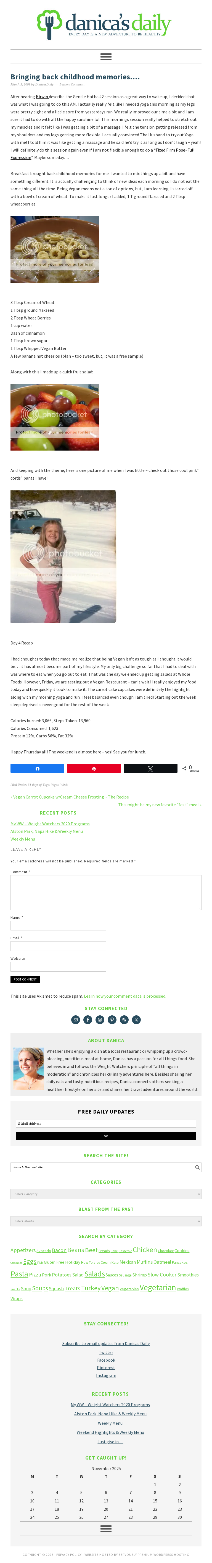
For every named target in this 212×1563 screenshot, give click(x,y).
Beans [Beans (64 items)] (75, 1250)
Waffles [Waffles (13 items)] (183, 1289)
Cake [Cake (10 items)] (114, 1251)
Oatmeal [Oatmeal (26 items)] (162, 1262)
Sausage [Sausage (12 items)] (125, 1275)
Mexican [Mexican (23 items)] (128, 1262)
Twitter (106, 1352)
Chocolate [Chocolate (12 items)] (166, 1251)
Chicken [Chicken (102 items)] (145, 1249)
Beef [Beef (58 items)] (91, 1250)
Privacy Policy (69, 1554)
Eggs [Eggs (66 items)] (29, 1261)
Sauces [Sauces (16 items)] (112, 1275)
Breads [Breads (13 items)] (104, 1251)
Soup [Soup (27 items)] (26, 1288)
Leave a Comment (72, 84)
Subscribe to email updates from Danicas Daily (106, 1343)
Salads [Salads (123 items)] (94, 1274)
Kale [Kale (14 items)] (115, 1262)
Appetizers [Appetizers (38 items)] (23, 1250)
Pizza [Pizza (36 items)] (35, 1274)
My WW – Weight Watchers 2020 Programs (50, 823)
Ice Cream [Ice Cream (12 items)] (103, 1262)
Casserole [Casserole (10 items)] (125, 1251)
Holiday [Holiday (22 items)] (72, 1262)
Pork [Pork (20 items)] (46, 1275)
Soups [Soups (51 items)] (40, 1288)
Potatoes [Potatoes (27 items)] (61, 1274)
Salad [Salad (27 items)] (78, 1274)
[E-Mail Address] (106, 1124)
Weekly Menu (22, 839)
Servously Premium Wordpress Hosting (154, 1554)
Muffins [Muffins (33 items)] (145, 1261)
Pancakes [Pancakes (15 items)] (180, 1262)
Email (16, 937)
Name (16, 917)
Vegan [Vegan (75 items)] (110, 1288)
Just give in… (110, 1441)
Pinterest (106, 1367)
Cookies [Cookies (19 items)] (181, 1250)
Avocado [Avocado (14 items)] (43, 1250)
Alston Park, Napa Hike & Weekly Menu (46, 831)
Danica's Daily (105, 22)
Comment (20, 871)
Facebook (106, 1360)
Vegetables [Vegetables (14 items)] (129, 1288)
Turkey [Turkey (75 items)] (90, 1288)
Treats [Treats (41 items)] (72, 1288)
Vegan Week (59, 785)
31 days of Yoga (38, 785)
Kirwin (42, 96)
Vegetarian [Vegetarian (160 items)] (158, 1287)
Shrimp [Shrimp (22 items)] (139, 1275)
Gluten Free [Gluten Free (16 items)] (54, 1262)
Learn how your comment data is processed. (125, 996)
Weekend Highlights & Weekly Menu (110, 1432)
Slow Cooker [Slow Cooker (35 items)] (162, 1274)
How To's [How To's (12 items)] (88, 1262)
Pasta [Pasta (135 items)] (19, 1274)
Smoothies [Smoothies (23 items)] (188, 1275)
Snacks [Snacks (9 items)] (15, 1289)
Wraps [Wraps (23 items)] (16, 1299)
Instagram (106, 1375)
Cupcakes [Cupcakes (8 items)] (16, 1263)
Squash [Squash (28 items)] (56, 1288)
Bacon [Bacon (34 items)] (59, 1250)
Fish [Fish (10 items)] (40, 1262)
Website (17, 958)
